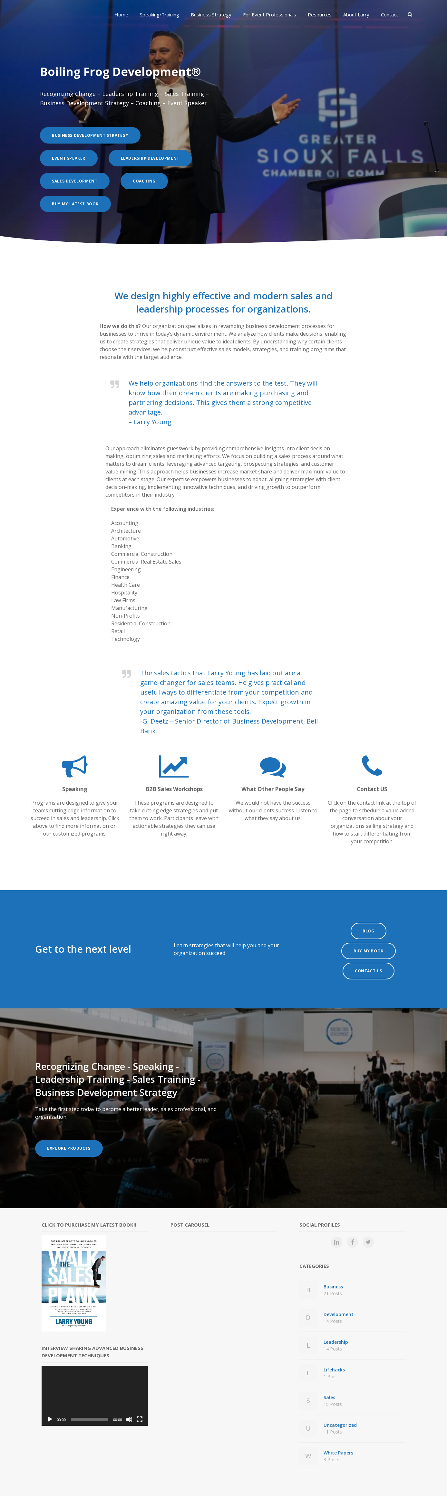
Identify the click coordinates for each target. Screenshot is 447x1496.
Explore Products (71, 1137)
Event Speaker (71, 158)
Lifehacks (365, 1363)
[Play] (50, 1408)
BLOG (368, 927)
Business (365, 1279)
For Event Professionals (269, 14)
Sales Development (77, 181)
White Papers (365, 1446)
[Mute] (129, 1408)
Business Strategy (211, 14)
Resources (320, 14)
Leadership (365, 1335)
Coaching (150, 181)
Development (365, 1307)
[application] (95, 1385)
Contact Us (368, 960)
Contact (389, 14)
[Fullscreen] (139, 1408)
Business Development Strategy (92, 135)
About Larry (356, 14)
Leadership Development (156, 158)
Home (121, 14)
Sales (365, 1390)
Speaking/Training (159, 14)
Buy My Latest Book (77, 204)
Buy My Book (369, 944)
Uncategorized (365, 1418)
